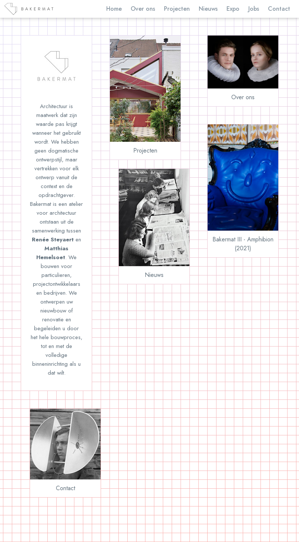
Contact (279, 8)
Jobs (253, 8)
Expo (232, 8)
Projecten (177, 8)
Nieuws (208, 8)
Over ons (143, 8)
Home (114, 8)
